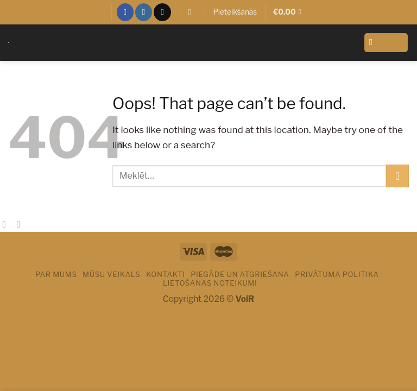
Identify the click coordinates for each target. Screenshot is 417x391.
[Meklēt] (192, 12)
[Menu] (386, 42)
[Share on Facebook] (7, 224)
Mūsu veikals (111, 274)
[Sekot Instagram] (143, 12)
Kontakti (165, 274)
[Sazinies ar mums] (162, 12)
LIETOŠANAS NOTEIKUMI (210, 283)
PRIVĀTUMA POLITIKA (337, 274)
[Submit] (397, 176)
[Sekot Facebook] (124, 12)
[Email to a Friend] (22, 224)
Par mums (56, 274)
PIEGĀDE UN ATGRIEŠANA (240, 274)
